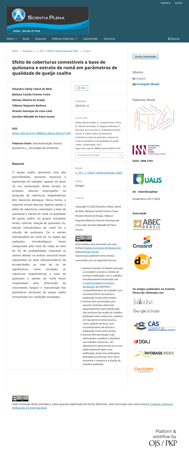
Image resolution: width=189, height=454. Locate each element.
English (141, 78)
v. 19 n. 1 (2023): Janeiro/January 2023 (57, 51)
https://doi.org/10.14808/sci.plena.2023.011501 (41, 133)
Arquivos (40, 38)
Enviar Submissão (145, 56)
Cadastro (166, 2)
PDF (82, 88)
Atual (26, 38)
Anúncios (109, 38)
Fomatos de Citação (89, 155)
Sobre (11, 38)
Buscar (174, 38)
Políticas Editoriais (63, 38)
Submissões (90, 38)
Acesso (178, 2)
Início (15, 51)
